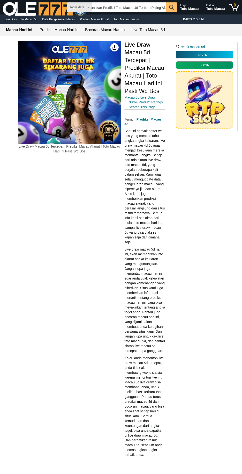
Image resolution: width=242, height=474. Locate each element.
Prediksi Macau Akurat (94, 19)
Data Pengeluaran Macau (58, 19)
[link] (178, 46)
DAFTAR (204, 55)
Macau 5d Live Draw (139, 97)
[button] (114, 47)
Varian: (130, 119)
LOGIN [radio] (204, 65)
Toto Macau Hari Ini (126, 19)
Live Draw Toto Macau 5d (21, 19)
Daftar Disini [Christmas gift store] (193, 19)
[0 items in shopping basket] (234, 7)
